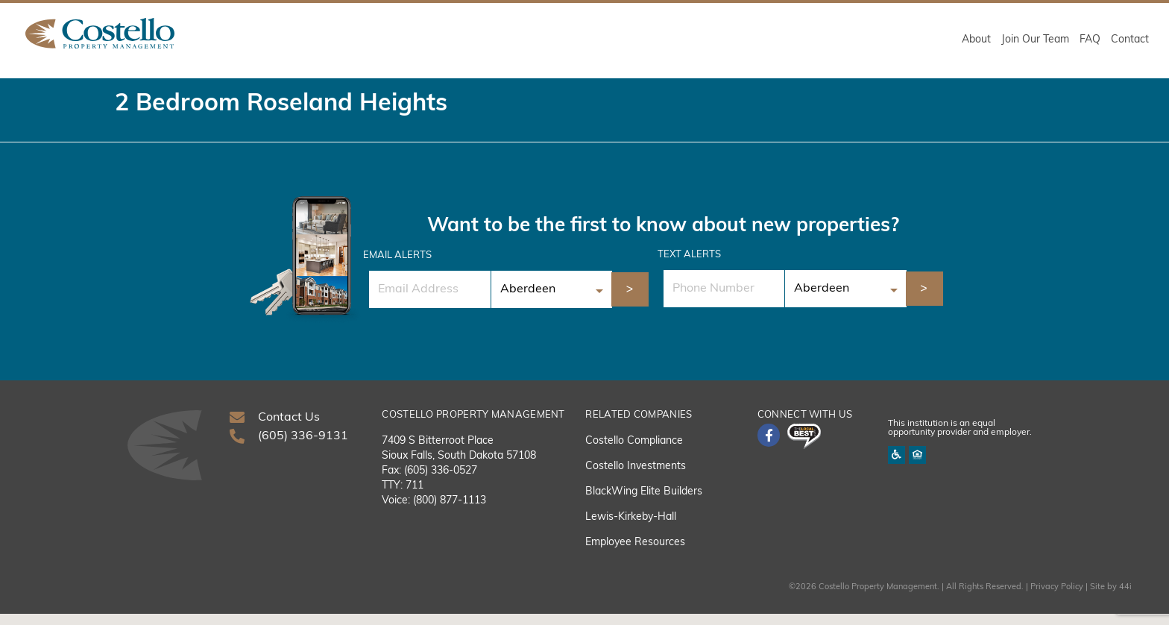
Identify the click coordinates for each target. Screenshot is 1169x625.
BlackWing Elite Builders (643, 503)
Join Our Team (1035, 39)
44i (1125, 598)
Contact (1130, 39)
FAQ (1090, 39)
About (976, 39)
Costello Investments (635, 477)
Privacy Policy (1056, 598)
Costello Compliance (634, 452)
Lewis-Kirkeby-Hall (630, 528)
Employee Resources (635, 553)
